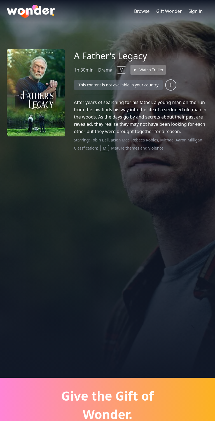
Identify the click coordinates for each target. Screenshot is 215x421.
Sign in (195, 11)
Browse (141, 11)
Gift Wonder (169, 11)
